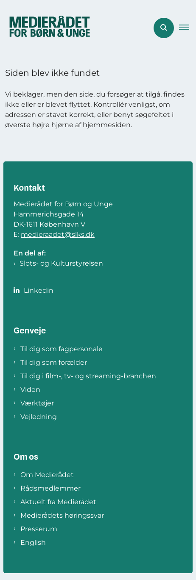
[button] (187, 28)
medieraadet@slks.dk (58, 234)
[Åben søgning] (164, 28)
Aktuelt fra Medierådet (58, 502)
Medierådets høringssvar (62, 515)
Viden (30, 390)
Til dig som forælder (53, 362)
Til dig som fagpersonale (61, 349)
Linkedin (38, 290)
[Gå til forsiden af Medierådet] (47, 28)
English (33, 542)
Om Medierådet (47, 475)
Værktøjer (37, 403)
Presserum (38, 529)
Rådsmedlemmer (50, 488)
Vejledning (38, 417)
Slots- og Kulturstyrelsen (61, 263)
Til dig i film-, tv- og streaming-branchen (88, 376)
